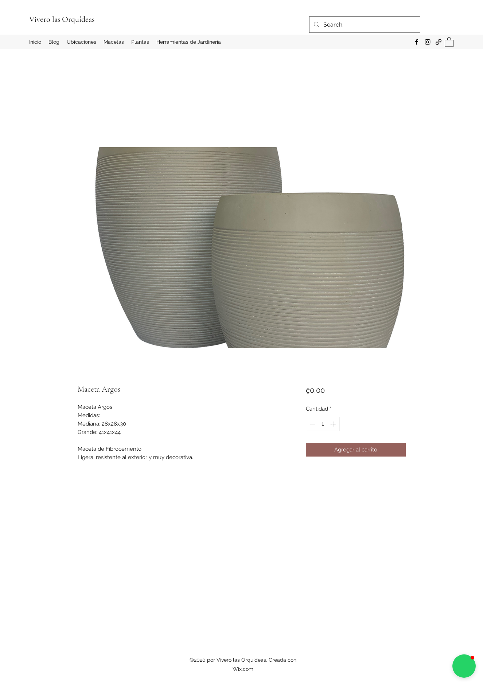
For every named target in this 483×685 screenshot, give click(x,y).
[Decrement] (312, 424)
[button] (449, 41)
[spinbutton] (323, 424)
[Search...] (364, 25)
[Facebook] (416, 42)
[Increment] (334, 424)
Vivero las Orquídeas (61, 19)
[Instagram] (427, 42)
